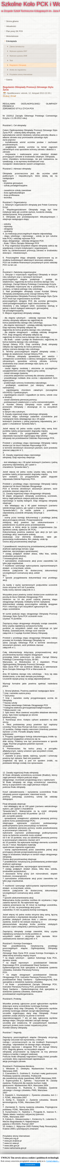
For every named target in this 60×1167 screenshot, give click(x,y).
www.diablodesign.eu (34, 1164)
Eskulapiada (11, 41)
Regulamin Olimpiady (18, 65)
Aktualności (11, 26)
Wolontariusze (12, 36)
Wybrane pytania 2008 (18, 56)
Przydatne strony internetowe (21, 74)
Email (13, 96)
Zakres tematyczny (17, 46)
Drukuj (6, 96)
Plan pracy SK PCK (14, 31)
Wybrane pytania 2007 (18, 51)
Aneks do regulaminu (18, 70)
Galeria (9, 80)
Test (11, 60)
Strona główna (12, 21)
